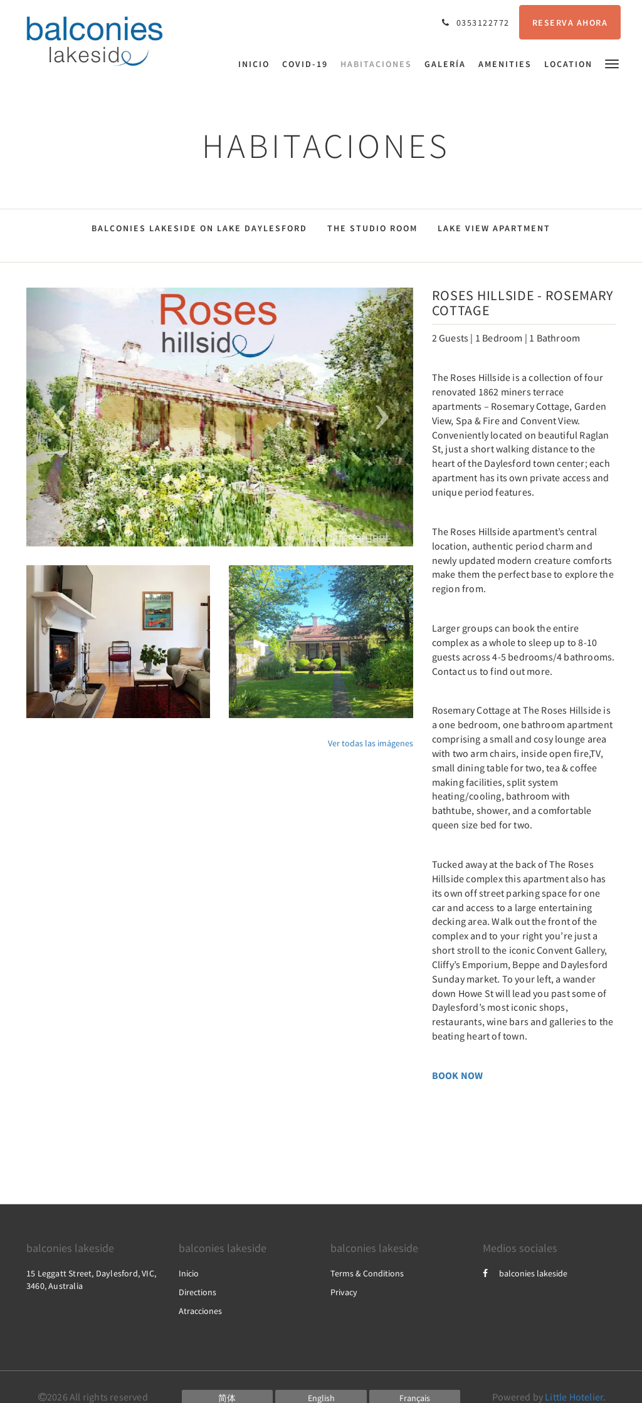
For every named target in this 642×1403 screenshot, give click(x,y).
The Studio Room (372, 228)
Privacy (343, 1292)
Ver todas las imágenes (370, 743)
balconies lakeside (525, 1273)
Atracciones (200, 1311)
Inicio (189, 1273)
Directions (197, 1292)
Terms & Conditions (367, 1273)
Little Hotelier (574, 1396)
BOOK (445, 1075)
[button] (612, 63)
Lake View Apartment (494, 228)
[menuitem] (257, 64)
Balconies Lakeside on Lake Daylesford (199, 228)
